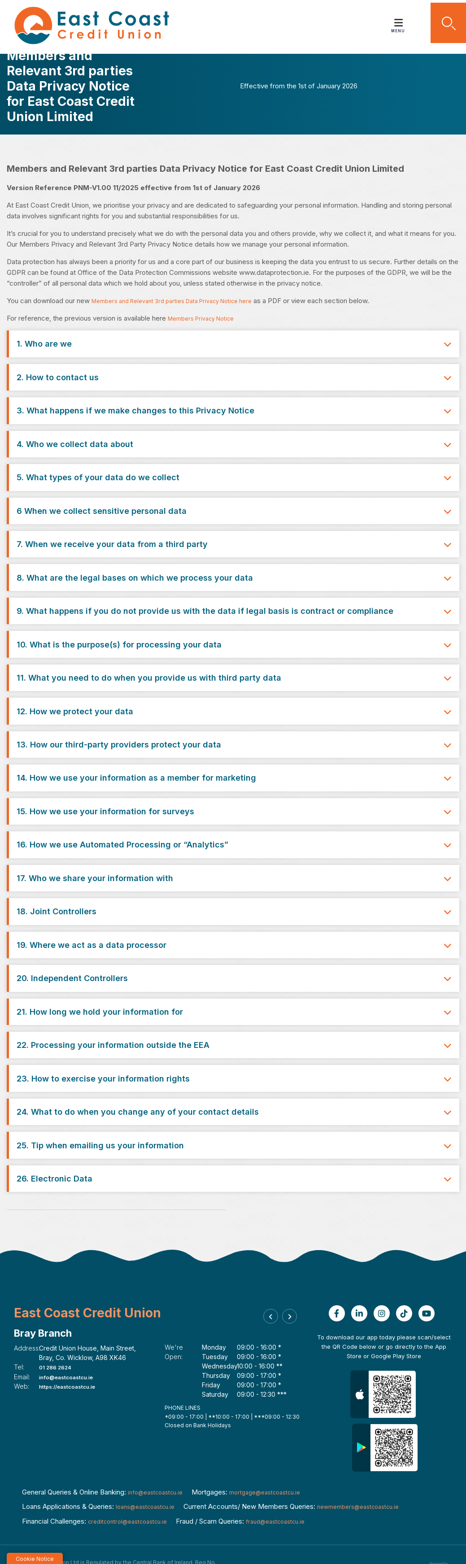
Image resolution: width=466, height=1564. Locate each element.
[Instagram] (384, 1284)
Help (291, 1538)
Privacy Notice (394, 1538)
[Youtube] (429, 1284)
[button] (442, 24)
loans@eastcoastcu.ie (150, 1477)
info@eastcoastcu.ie (72, 1347)
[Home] (88, 26)
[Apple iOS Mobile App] (384, 1365)
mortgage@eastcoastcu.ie (279, 1463)
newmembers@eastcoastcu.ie (374, 1477)
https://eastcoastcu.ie (74, 1357)
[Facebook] (339, 1284)
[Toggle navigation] (398, 20)
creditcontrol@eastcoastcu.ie (133, 1492)
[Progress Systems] (437, 1537)
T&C (312, 1538)
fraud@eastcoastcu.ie (292, 1492)
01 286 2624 (59, 1338)
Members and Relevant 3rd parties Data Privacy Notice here (184, 300)
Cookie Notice (346, 1538)
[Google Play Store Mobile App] (385, 1419)
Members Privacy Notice (206, 318)
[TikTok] (406, 1284)
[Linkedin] (361, 1284)
